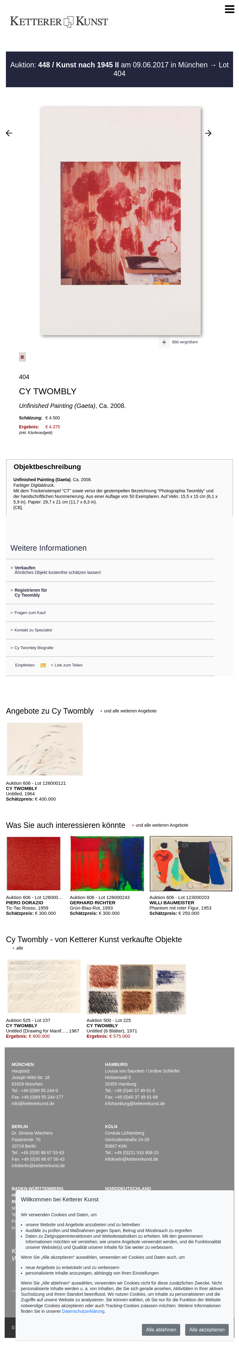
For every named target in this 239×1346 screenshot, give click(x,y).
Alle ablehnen (161, 1329)
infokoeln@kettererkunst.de (131, 1159)
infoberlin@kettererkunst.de (38, 1165)
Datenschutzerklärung (83, 1311)
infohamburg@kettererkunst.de (135, 1103)
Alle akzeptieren (207, 1329)
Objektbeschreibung (47, 467)
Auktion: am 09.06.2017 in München (110, 65)
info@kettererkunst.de (33, 1103)
